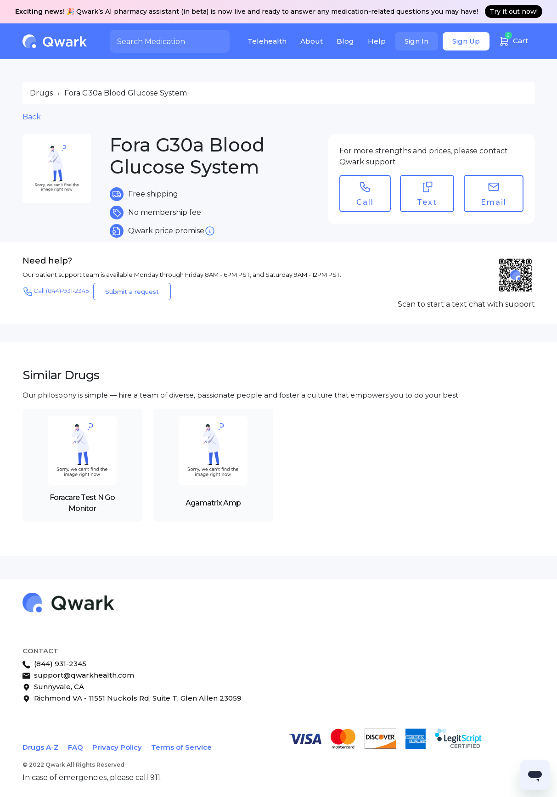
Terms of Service (181, 747)
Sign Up (466, 41)
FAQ (75, 747)
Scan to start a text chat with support (466, 304)
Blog (345, 41)
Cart (513, 40)
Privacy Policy (117, 747)
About (311, 41)
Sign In (416, 41)
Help (377, 41)
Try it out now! (513, 11)
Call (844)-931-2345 (56, 291)
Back (32, 116)
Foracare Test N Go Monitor (82, 503)
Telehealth (267, 41)
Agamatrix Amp (213, 503)
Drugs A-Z (41, 747)
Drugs (41, 93)
